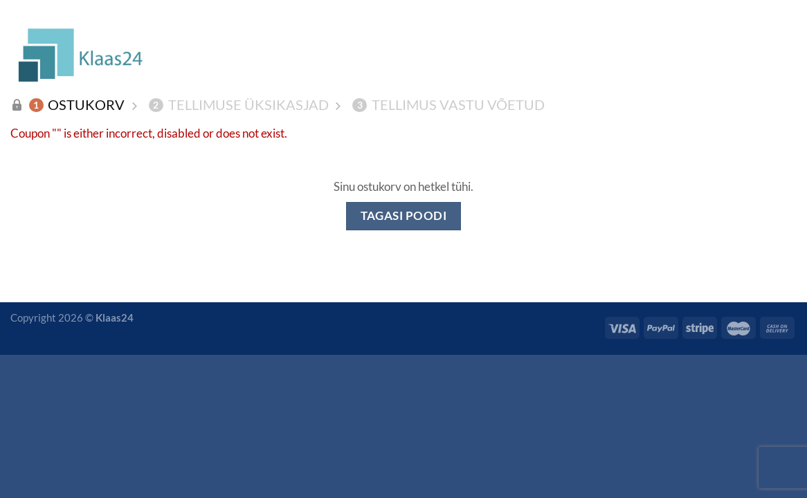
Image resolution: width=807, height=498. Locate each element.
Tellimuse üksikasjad (239, 105)
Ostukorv (77, 105)
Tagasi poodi (404, 216)
